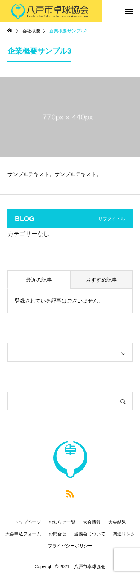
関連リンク (124, 534)
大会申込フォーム (23, 534)
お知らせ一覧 (62, 522)
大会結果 (117, 522)
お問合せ (57, 534)
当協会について (89, 534)
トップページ (27, 522)
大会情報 (92, 522)
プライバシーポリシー (70, 545)
